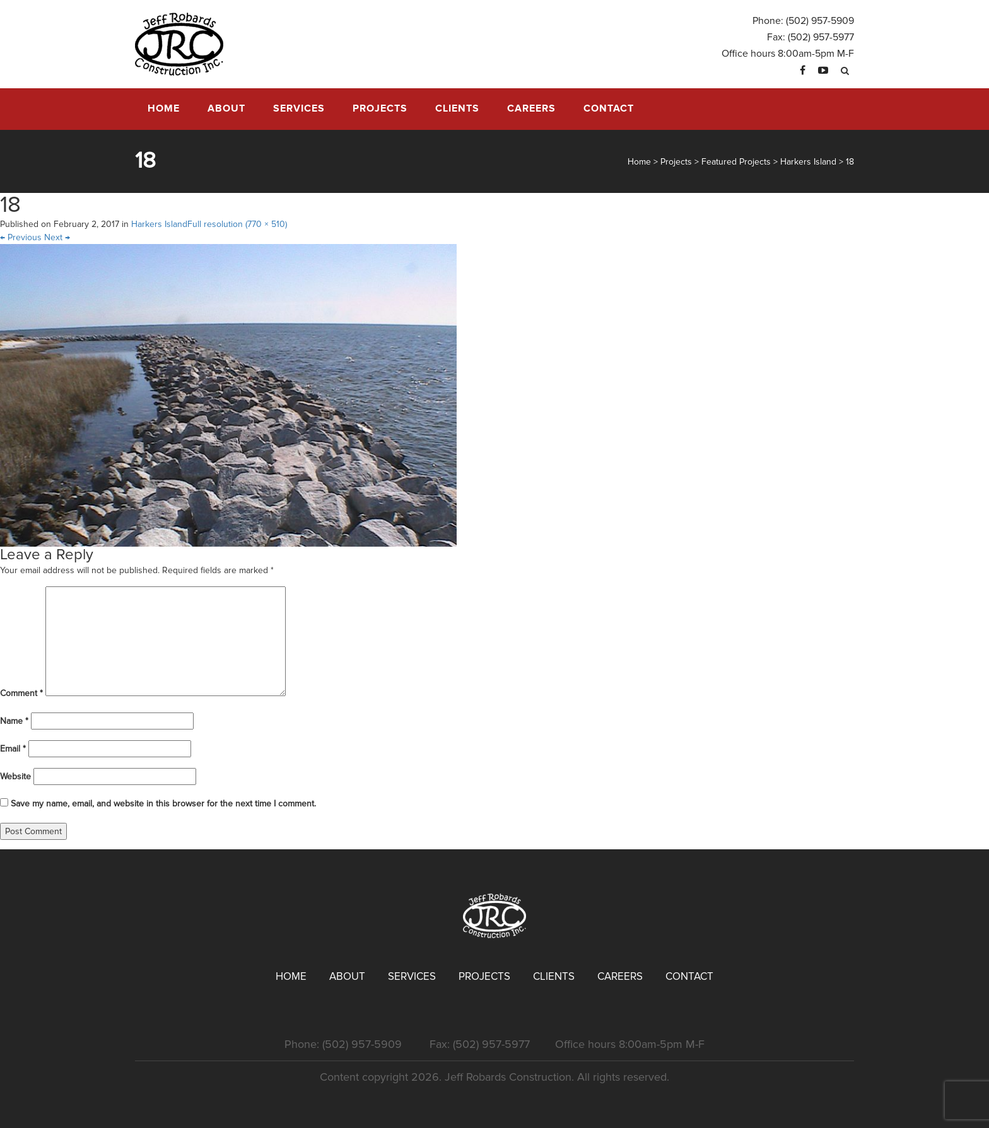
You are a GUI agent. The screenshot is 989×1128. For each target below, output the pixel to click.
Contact (608, 108)
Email (13, 748)
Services (299, 108)
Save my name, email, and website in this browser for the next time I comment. (163, 803)
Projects (380, 108)
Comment (21, 693)
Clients (457, 108)
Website (15, 776)
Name (14, 721)
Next (57, 237)
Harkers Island (159, 224)
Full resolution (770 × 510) (237, 224)
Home (164, 108)
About (226, 108)
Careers (531, 108)
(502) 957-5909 (820, 21)
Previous (21, 237)
